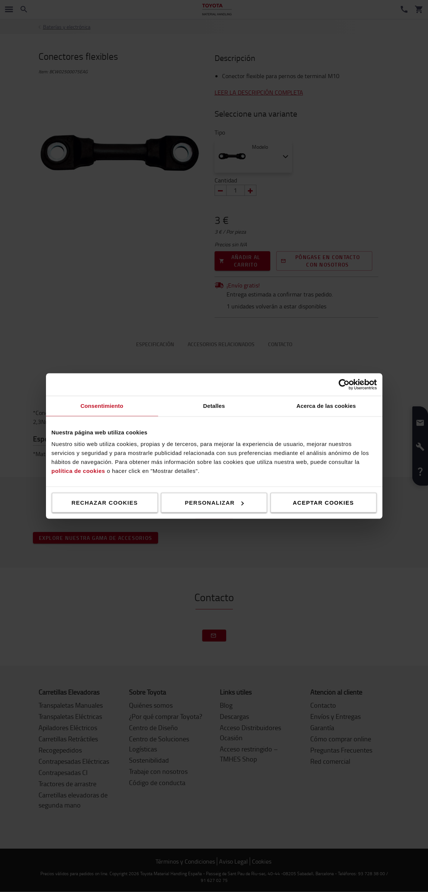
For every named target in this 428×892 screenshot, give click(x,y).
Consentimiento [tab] (101, 406)
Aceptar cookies (323, 502)
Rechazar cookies (104, 502)
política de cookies (78, 471)
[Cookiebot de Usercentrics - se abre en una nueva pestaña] (344, 384)
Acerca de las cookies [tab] (326, 406)
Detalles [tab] (214, 406)
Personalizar (214, 502)
